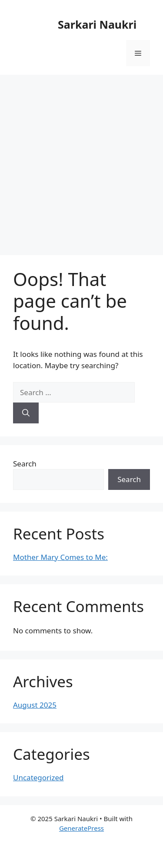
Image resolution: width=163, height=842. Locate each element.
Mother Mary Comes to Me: (60, 557)
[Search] (26, 413)
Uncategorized (38, 777)
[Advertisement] (81, 160)
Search (25, 464)
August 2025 (35, 705)
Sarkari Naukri (97, 24)
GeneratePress (81, 828)
